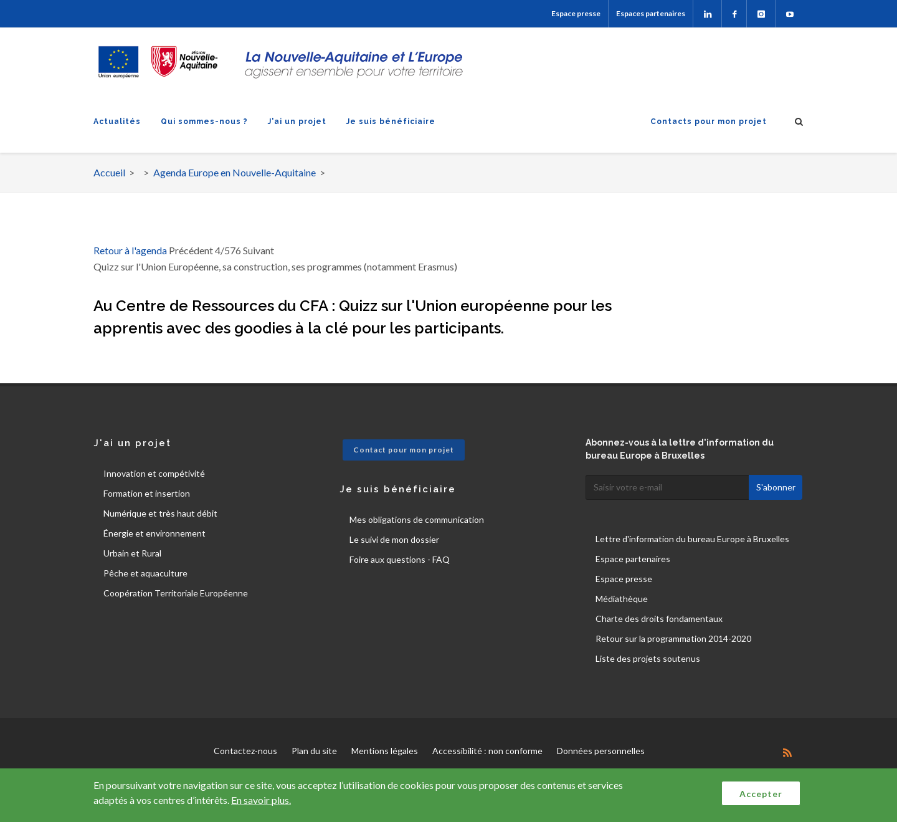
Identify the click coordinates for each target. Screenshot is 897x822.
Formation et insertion (146, 493)
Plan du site (314, 750)
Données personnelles (601, 750)
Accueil (109, 172)
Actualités (117, 121)
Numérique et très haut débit (160, 513)
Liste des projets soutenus (648, 658)
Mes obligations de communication (416, 519)
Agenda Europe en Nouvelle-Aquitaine (234, 172)
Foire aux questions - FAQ (399, 559)
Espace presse (575, 13)
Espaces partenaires (650, 13)
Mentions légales (384, 750)
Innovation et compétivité (154, 473)
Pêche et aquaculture (145, 573)
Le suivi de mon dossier (394, 539)
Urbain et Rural (132, 553)
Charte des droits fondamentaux (659, 618)
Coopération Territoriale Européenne (175, 593)
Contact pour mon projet (403, 449)
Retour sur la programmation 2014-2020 (673, 638)
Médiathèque (622, 598)
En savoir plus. (261, 800)
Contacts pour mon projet (708, 121)
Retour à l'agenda (130, 250)
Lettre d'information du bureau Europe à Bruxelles (692, 538)
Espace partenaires (633, 558)
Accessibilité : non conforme (487, 750)
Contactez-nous (245, 750)
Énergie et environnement (154, 533)
